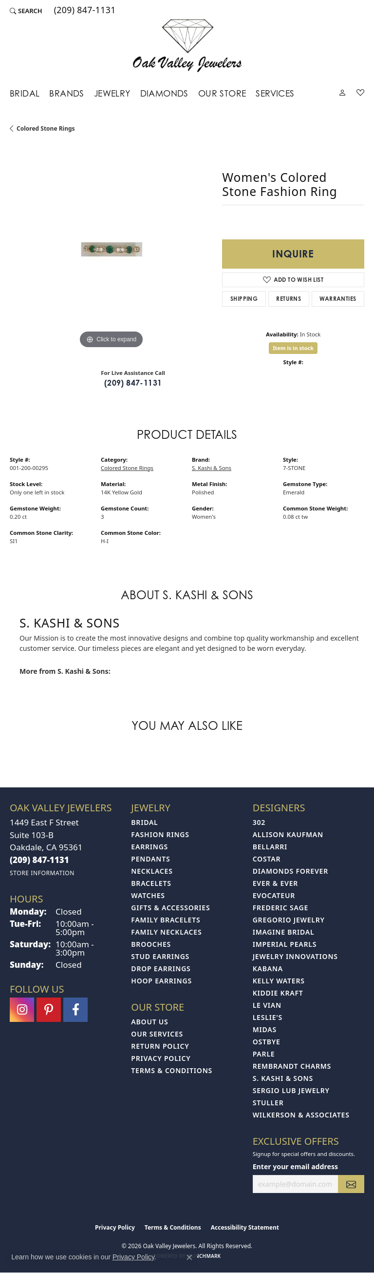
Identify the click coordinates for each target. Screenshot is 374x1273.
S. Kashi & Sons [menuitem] (283, 1078)
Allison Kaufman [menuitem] (288, 834)
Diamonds (164, 93)
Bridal (24, 93)
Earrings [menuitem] (149, 846)
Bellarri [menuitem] (270, 846)
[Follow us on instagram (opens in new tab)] (22, 1010)
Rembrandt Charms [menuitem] (292, 1066)
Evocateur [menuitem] (274, 895)
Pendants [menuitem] (150, 858)
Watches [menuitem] (148, 895)
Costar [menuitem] (267, 858)
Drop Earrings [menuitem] (160, 968)
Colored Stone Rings (46, 128)
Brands (66, 93)
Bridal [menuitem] (144, 822)
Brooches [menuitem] (151, 944)
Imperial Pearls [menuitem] (285, 944)
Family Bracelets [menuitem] (165, 919)
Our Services (157, 1033)
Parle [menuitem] (264, 1053)
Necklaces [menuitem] (151, 871)
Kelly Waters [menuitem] (279, 980)
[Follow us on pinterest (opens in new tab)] (49, 1010)
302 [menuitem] (259, 822)
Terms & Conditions (171, 1070)
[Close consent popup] (189, 1257)
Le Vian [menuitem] (267, 1005)
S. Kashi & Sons (211, 467)
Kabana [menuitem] (268, 968)
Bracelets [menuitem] (151, 883)
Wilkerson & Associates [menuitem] (301, 1114)
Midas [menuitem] (265, 1029)
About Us (149, 1021)
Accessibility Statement (245, 1227)
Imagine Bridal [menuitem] (284, 932)
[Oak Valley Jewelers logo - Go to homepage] (187, 45)
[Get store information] (42, 873)
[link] (84, 10)
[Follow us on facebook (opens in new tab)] (75, 1010)
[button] (26, 10)
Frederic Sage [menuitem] (280, 907)
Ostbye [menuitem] (266, 1041)
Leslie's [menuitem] (267, 1017)
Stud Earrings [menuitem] (160, 956)
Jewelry (112, 93)
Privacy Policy (160, 1058)
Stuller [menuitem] (268, 1102)
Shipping (244, 298)
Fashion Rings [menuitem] (160, 834)
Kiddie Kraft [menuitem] (278, 993)
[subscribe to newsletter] (351, 1184)
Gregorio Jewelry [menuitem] (289, 919)
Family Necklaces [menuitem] (166, 932)
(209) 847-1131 (133, 383)
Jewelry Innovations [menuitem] (295, 956)
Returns (288, 298)
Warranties (337, 298)
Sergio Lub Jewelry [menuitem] (291, 1090)
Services (275, 93)
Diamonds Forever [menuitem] (290, 871)
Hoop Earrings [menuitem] (161, 980)
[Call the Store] (39, 859)
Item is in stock (293, 348)
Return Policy (160, 1046)
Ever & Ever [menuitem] (275, 883)
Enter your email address (295, 1166)
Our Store (222, 93)
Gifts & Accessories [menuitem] (170, 907)
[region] (111, 249)
